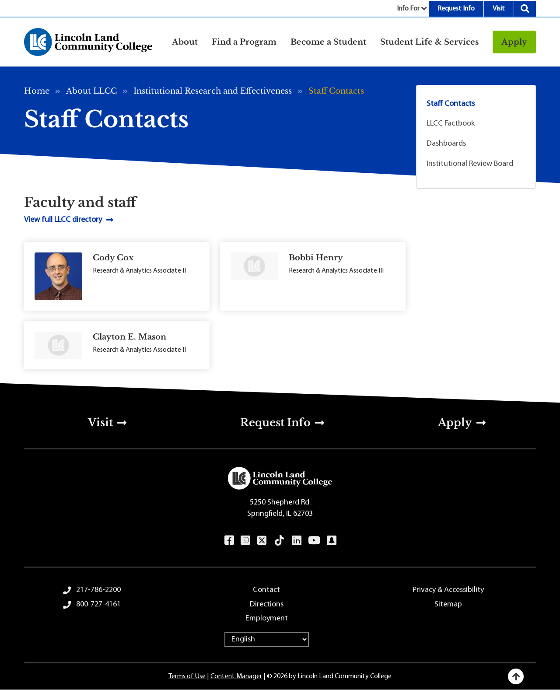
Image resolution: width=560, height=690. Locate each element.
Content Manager (236, 676)
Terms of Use (187, 676)
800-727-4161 (98, 604)
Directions (267, 604)
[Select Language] (266, 639)
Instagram (245, 540)
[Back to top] (516, 676)
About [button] (185, 42)
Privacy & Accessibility (448, 590)
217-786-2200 (98, 590)
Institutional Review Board (470, 164)
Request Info (456, 8)
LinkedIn (296, 540)
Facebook (229, 540)
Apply (514, 42)
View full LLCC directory (63, 220)
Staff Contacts (451, 104)
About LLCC (91, 91)
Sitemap (448, 604)
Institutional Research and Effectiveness (212, 91)
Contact (266, 590)
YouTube (314, 540)
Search (525, 9)
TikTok (279, 540)
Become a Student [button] (328, 42)
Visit (499, 8)
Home (36, 91)
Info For (408, 8)
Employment (266, 618)
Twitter (262, 540)
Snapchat (331, 540)
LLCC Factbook (451, 123)
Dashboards (446, 144)
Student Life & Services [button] (429, 42)
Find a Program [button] (244, 42)
